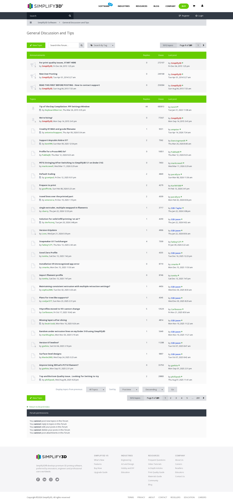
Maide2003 (47, 357)
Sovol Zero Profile (48, 252)
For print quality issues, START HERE (57, 62)
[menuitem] (199, 15)
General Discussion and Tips (50, 32)
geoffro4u (47, 188)
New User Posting (48, 73)
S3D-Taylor (176, 208)
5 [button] (187, 398)
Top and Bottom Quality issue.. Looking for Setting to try (69, 376)
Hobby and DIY (127, 468)
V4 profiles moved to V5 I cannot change (59, 308)
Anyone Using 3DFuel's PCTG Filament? (59, 365)
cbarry (45, 211)
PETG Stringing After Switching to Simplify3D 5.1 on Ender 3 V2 (71, 162)
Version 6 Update (48, 230)
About (152, 497)
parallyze (175, 174)
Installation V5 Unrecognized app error (59, 263)
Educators (179, 472)
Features (98, 464)
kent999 (48, 143)
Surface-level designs (50, 353)
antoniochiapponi (53, 132)
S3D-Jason (176, 219)
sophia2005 (47, 289)
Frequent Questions (156, 460)
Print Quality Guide (156, 472)
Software (105, 4)
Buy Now (98, 468)
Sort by (124, 389)
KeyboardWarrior (53, 110)
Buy (184, 6)
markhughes (48, 334)
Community (153, 480)
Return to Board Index (39, 406)
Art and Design (127, 464)
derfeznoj (49, 222)
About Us (179, 460)
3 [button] (176, 398)
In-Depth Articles (155, 468)
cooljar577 (47, 301)
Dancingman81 (178, 140)
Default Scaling (47, 174)
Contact (162, 497)
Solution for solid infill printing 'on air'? (59, 219)
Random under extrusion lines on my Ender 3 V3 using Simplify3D (72, 331)
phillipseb (49, 379)
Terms (131, 497)
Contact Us (180, 476)
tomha (45, 256)
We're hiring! (45, 117)
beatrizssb (50, 323)
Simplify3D (47, 66)
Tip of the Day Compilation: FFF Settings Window (64, 106)
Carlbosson (47, 312)
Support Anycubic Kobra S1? (53, 140)
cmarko (45, 267)
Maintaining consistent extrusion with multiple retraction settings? (74, 286)
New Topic (36, 45)
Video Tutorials (154, 464)
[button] (203, 45)
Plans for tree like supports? (54, 297)
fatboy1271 (47, 244)
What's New (99, 460)
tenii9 (174, 107)
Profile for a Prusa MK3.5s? (52, 151)
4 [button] (181, 398)
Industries (124, 6)
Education (125, 472)
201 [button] (198, 398)
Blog (156, 6)
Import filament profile (51, 275)
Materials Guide (155, 476)
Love (44, 233)
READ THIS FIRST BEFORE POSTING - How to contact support (69, 85)
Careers (178, 464)
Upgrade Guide (100, 472)
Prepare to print (47, 185)
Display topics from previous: (81, 389)
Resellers (179, 468)
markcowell (47, 166)
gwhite (45, 346)
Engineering (126, 460)
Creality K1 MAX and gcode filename (57, 129)
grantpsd (49, 177)
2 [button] (170, 398)
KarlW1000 (176, 185)
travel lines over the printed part (56, 196)
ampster (175, 129)
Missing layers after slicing (53, 320)
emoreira (49, 200)
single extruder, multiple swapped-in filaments (63, 207)
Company (170, 6)
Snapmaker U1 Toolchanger (53, 241)
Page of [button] (186, 45)
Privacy (141, 497)
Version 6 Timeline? (49, 342)
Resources (141, 6)
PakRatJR (46, 155)
